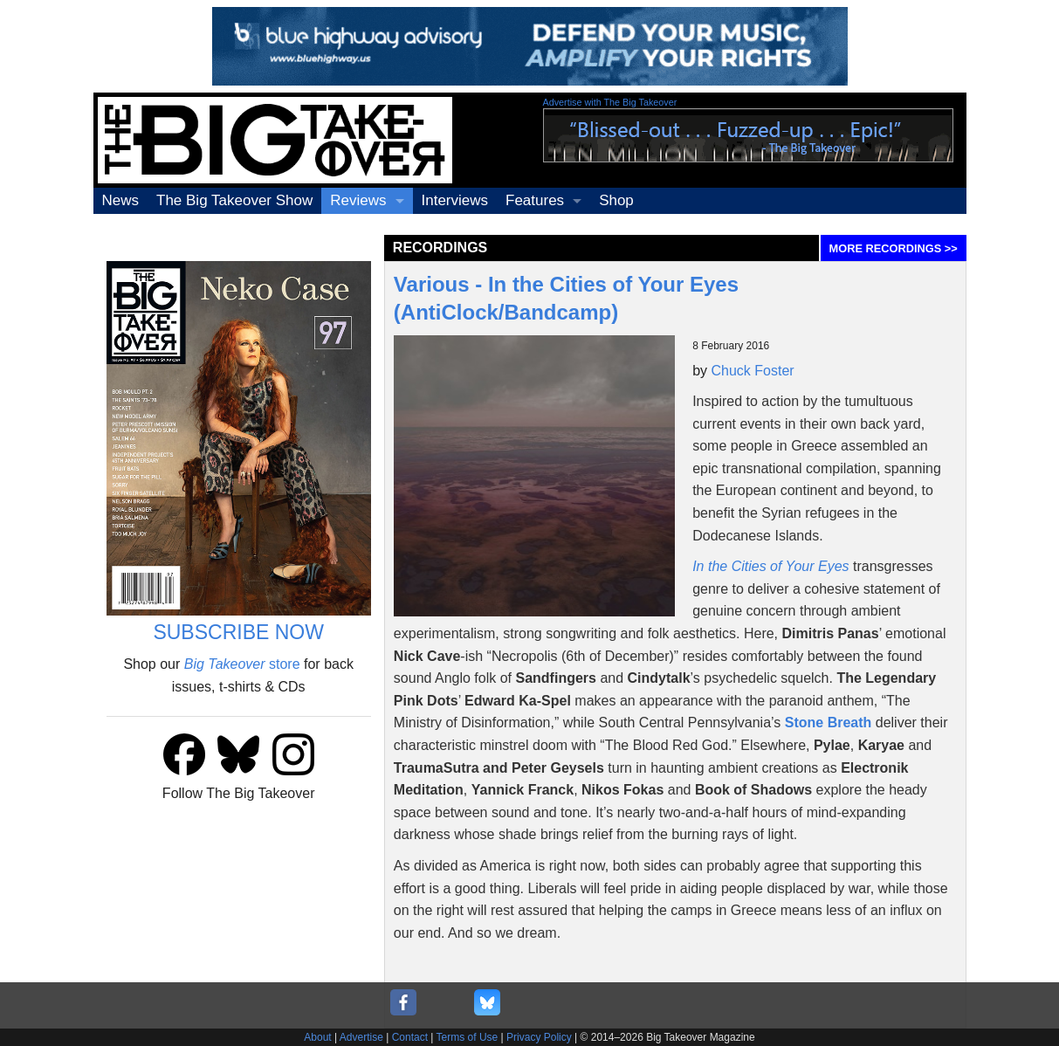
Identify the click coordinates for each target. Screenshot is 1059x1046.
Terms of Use (468, 1037)
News (121, 200)
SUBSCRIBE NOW (238, 632)
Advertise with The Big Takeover (610, 102)
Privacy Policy (539, 1037)
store (242, 664)
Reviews (358, 200)
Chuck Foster (753, 370)
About (317, 1037)
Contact (410, 1037)
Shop (616, 200)
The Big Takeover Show (234, 200)
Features (534, 200)
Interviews (455, 200)
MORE (893, 248)
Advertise (361, 1037)
